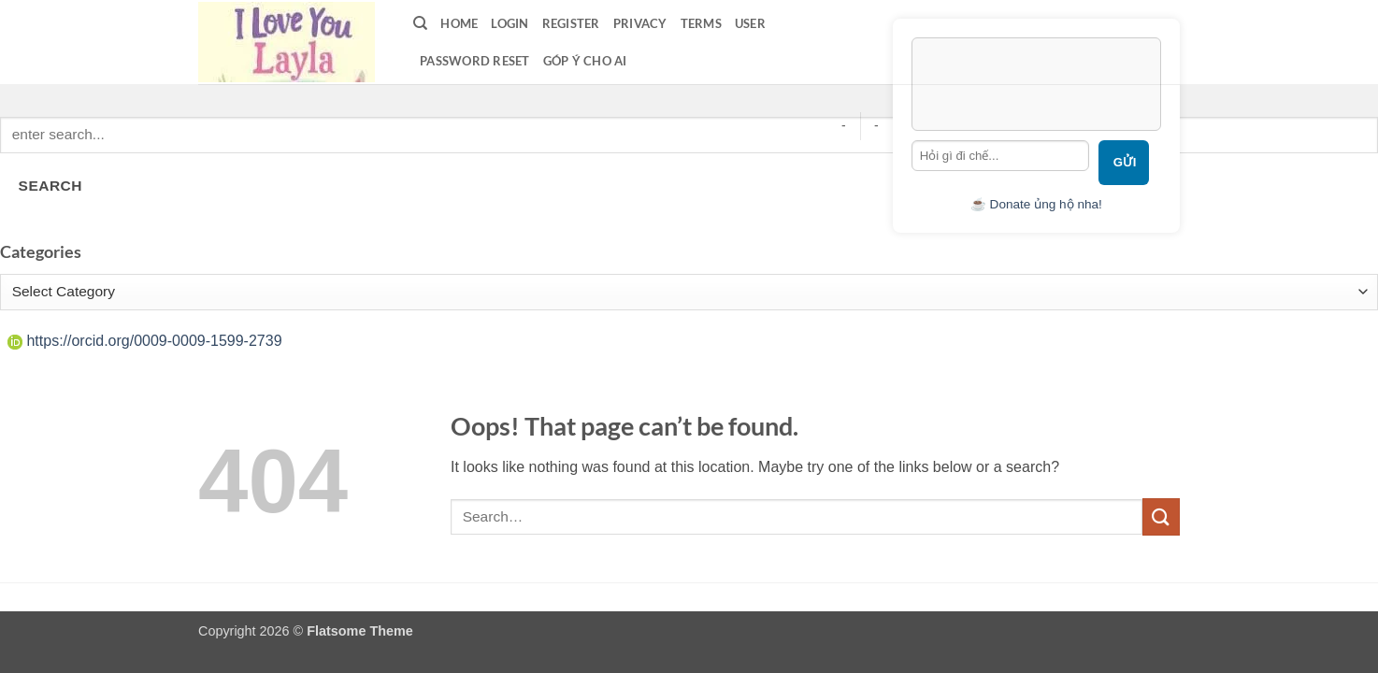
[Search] (420, 23)
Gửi (1125, 162)
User (750, 23)
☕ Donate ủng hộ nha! (1036, 204)
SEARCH (50, 185)
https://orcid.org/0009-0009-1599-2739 (144, 341)
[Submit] (1161, 516)
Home (459, 23)
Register (571, 23)
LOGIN (509, 23)
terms (701, 23)
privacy (640, 23)
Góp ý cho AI (585, 60)
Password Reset (475, 60)
